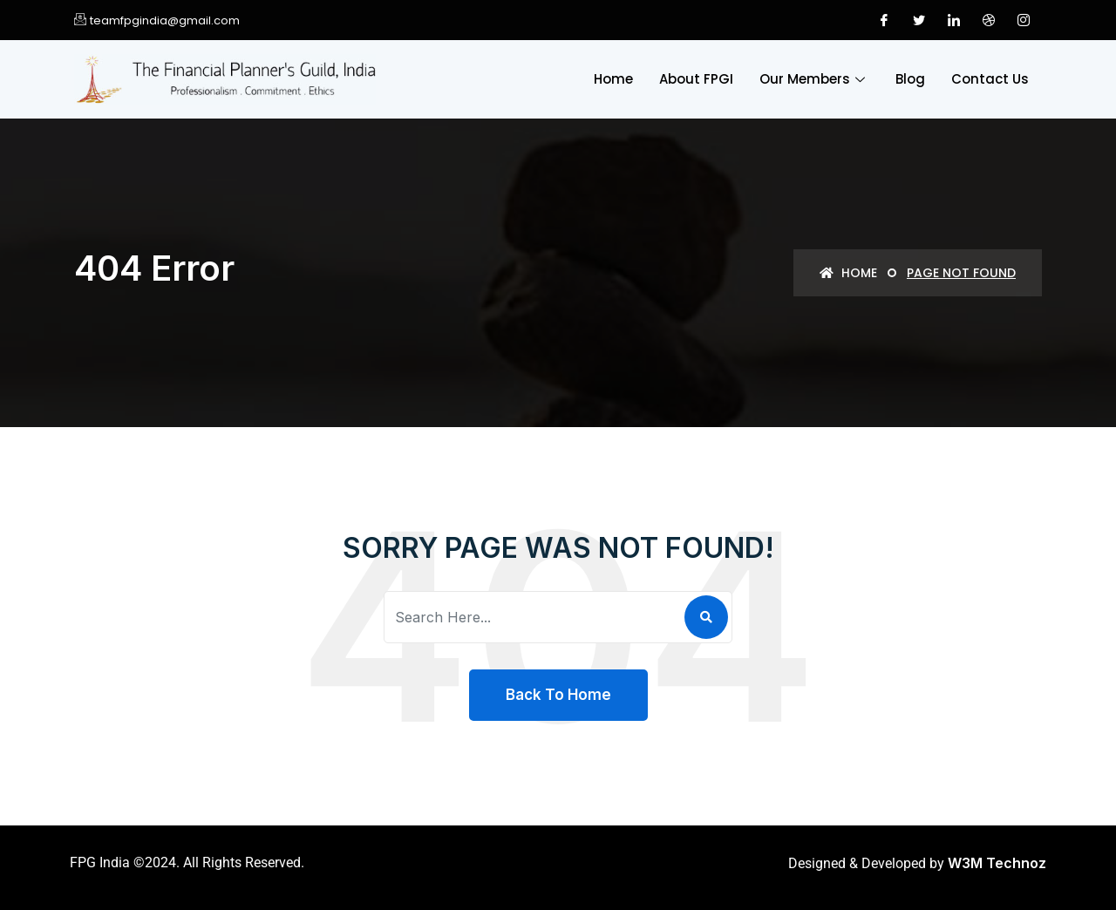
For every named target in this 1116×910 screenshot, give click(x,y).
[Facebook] (884, 20)
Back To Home (558, 694)
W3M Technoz (997, 863)
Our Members (814, 79)
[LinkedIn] (954, 20)
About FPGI (696, 79)
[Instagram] (1024, 20)
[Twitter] (919, 20)
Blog (910, 79)
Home (613, 79)
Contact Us (990, 79)
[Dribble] (989, 20)
